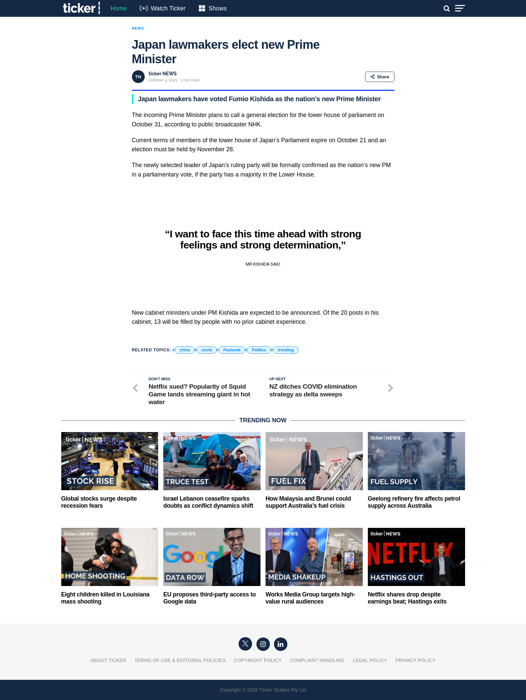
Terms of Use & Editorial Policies (179, 660)
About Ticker (108, 660)
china (184, 350)
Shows (218, 8)
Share (379, 76)
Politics (259, 350)
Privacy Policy (415, 660)
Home (119, 8)
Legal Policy (370, 660)
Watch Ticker (168, 8)
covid (206, 350)
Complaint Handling (317, 660)
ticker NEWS (163, 73)
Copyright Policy (258, 660)
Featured (232, 350)
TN (138, 76)
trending (286, 350)
